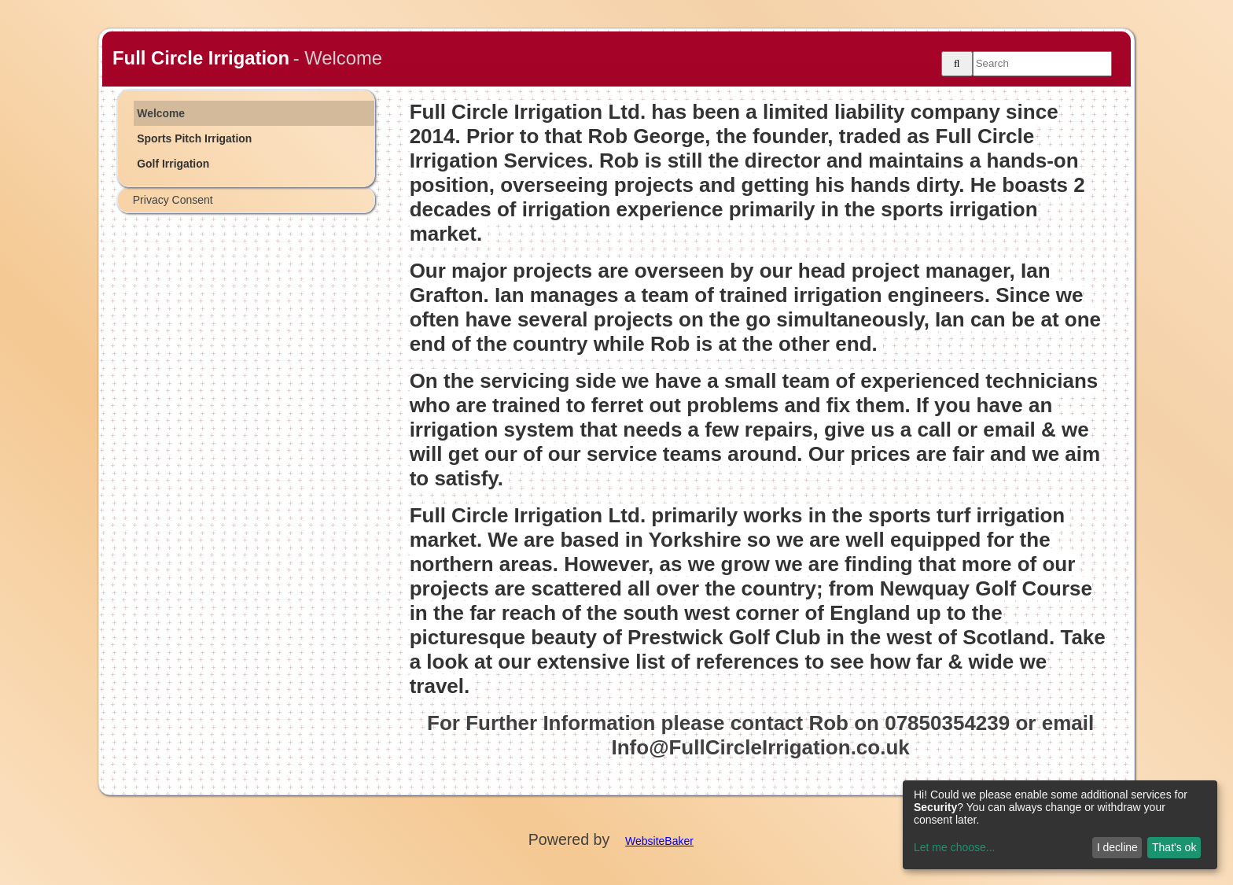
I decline (1117, 847)
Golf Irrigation (173, 163)
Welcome (161, 113)
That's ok (1174, 847)
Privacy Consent (173, 200)
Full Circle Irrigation (200, 57)
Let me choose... (955, 847)
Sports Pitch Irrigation (194, 138)
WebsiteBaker (659, 841)
